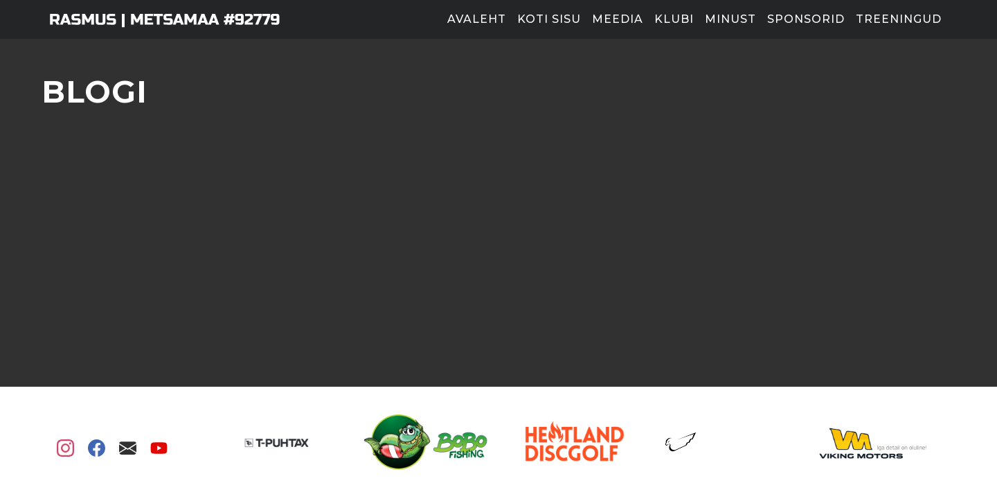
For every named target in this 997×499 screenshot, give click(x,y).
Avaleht (476, 19)
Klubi (674, 19)
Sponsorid (806, 19)
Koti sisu (549, 19)
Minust (730, 19)
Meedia (617, 19)
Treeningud (899, 19)
